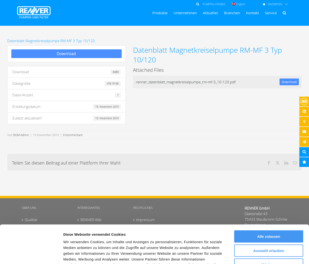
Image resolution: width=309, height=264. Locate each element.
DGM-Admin (21, 135)
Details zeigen (257, 254)
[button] (284, 13)
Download (66, 53)
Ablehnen (268, 229)
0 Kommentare (73, 135)
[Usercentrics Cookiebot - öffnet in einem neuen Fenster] (31, 254)
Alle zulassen (268, 200)
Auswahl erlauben (268, 215)
